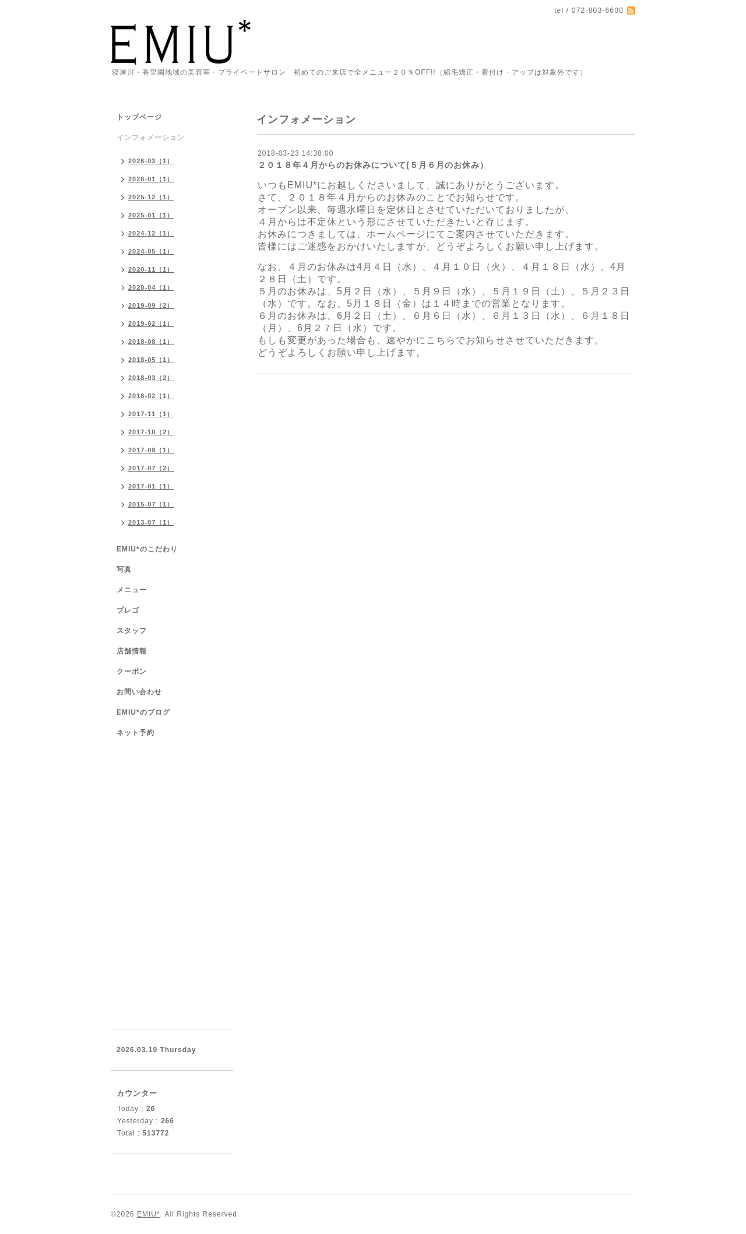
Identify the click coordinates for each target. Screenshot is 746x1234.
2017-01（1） (151, 486)
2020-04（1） (151, 287)
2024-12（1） (151, 233)
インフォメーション (151, 137)
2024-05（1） (151, 251)
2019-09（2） (151, 305)
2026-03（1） (151, 160)
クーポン (132, 671)
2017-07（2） (151, 468)
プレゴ (128, 610)
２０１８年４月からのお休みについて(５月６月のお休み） (373, 165)
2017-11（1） (151, 413)
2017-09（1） (151, 450)
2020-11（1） (151, 269)
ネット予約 (135, 733)
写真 (124, 569)
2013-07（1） (151, 522)
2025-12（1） (151, 197)
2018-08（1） (151, 341)
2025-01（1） (151, 215)
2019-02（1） (151, 323)
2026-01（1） (151, 178)
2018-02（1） (151, 395)
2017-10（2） (151, 431)
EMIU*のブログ (143, 712)
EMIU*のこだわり (147, 549)
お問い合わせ (139, 692)
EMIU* (148, 1214)
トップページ (139, 117)
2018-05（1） (151, 359)
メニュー (132, 590)
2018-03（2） (151, 377)
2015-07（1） (151, 504)
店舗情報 (132, 651)
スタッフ (132, 631)
